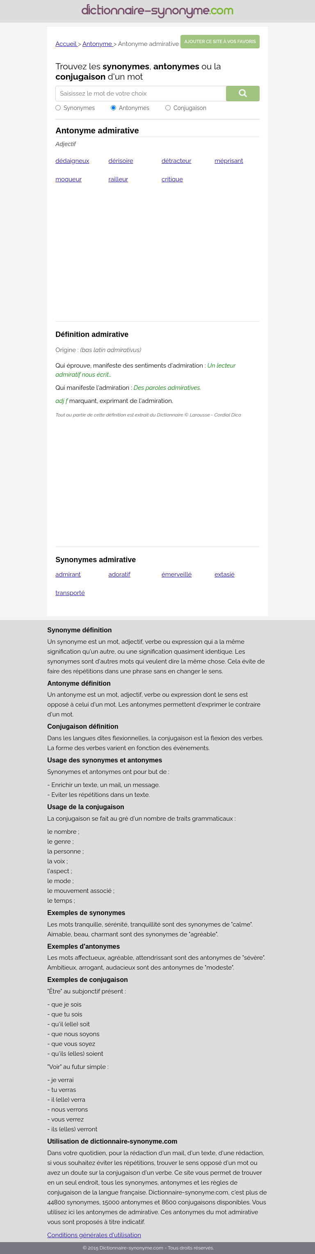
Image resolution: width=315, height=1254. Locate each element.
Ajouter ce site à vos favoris (220, 41)
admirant (68, 574)
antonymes (176, 66)
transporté (70, 593)
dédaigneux (72, 161)
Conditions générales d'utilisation (94, 1235)
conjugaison (80, 76)
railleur (118, 179)
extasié (225, 574)
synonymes (126, 66)
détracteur (177, 161)
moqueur (68, 179)
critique (172, 179)
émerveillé (177, 574)
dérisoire (121, 161)
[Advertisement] (157, 257)
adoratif (119, 574)
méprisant (229, 161)
